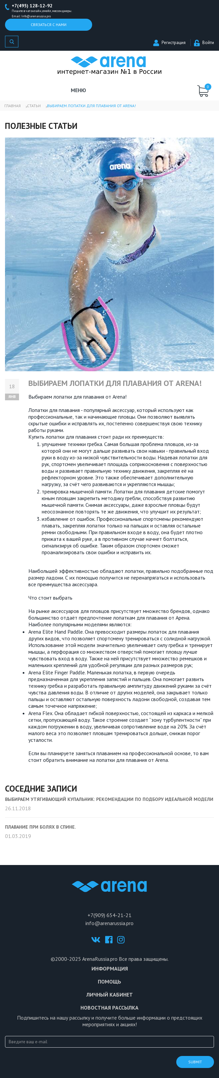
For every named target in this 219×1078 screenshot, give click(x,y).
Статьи (34, 105)
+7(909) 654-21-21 (109, 915)
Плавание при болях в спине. (40, 827)
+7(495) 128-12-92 (32, 5)
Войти (204, 42)
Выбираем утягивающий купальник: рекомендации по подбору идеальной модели (109, 799)
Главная (12, 105)
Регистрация (169, 42)
